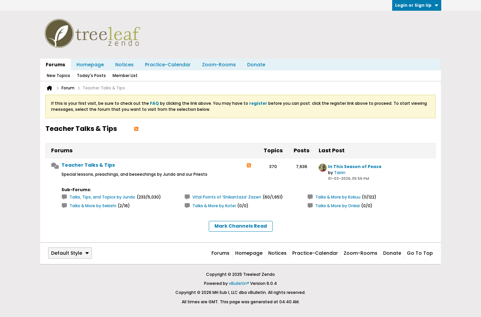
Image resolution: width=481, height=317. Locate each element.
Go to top (420, 253)
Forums (55, 64)
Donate (256, 64)
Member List (125, 75)
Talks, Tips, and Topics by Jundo (102, 197)
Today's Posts (91, 75)
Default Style (70, 253)
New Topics (58, 75)
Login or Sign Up (416, 5)
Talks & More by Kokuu (337, 197)
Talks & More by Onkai (337, 206)
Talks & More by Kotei (214, 206)
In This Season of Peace (354, 166)
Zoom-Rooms (219, 64)
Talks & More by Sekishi (92, 206)
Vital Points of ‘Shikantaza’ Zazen (226, 197)
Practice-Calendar (168, 64)
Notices (124, 64)
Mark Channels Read (240, 226)
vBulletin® (239, 283)
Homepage (90, 64)
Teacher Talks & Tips (88, 165)
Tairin (339, 172)
